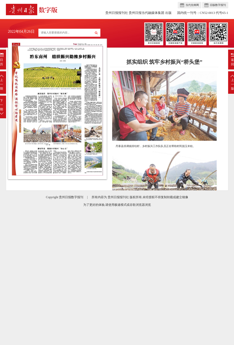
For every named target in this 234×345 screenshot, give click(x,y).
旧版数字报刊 (218, 5)
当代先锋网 (192, 5)
